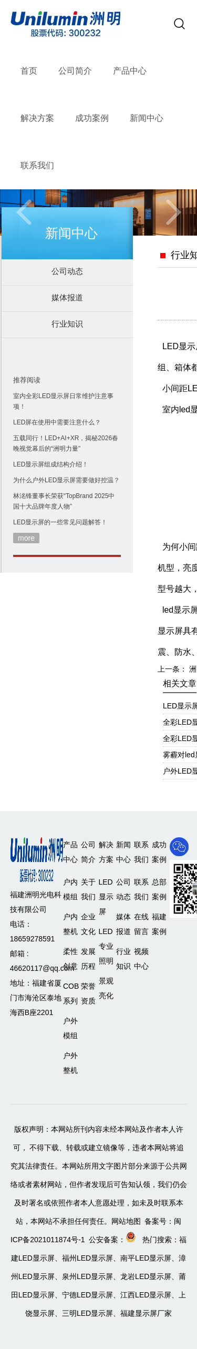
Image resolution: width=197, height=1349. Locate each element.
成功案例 (92, 118)
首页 (28, 70)
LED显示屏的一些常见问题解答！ (60, 522)
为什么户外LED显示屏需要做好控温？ (66, 480)
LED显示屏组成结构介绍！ (50, 464)
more (26, 538)
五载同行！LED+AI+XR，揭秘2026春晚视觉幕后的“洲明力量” (65, 443)
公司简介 (75, 70)
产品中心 (130, 70)
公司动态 (67, 271)
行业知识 (67, 323)
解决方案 (37, 118)
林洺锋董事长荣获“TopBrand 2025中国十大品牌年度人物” (64, 501)
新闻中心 (146, 118)
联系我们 (37, 165)
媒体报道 (67, 297)
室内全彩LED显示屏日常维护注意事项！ (63, 401)
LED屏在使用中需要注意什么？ (57, 422)
